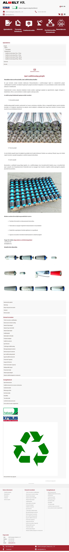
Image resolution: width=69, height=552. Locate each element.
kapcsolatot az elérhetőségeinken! (23, 241)
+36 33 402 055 (42, 12)
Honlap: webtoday (31, 484)
